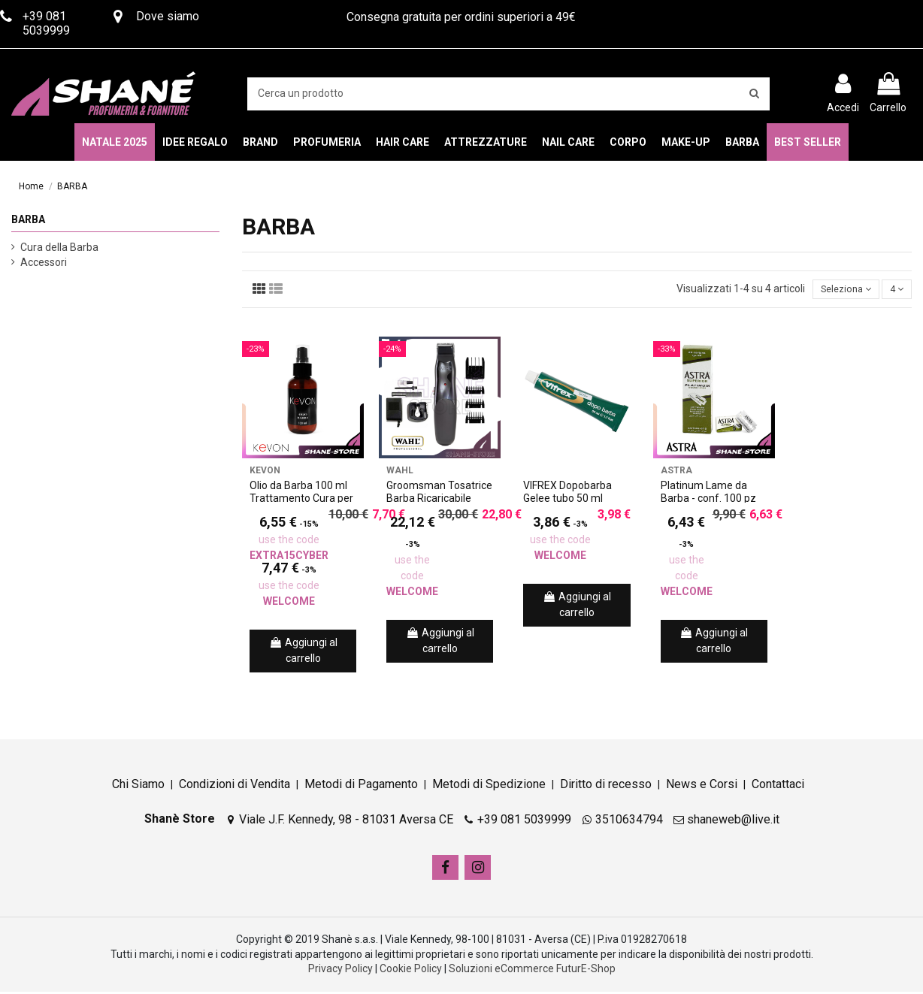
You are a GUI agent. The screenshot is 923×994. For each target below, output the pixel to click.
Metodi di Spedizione (489, 786)
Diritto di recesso (606, 786)
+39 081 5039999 (524, 821)
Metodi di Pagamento (361, 786)
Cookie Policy (411, 971)
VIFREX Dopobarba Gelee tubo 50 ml (567, 494)
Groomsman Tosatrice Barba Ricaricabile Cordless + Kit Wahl (439, 500)
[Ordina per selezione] (838, 290)
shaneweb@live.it (733, 821)
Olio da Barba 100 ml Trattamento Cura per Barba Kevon (301, 500)
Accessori (43, 262)
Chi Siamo (138, 786)
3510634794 (629, 821)
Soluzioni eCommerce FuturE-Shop (532, 971)
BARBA (28, 219)
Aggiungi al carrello (303, 652)
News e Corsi (701, 786)
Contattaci (778, 786)
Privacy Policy (340, 971)
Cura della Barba (59, 247)
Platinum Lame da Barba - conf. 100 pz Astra (708, 500)
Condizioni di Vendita (234, 786)
